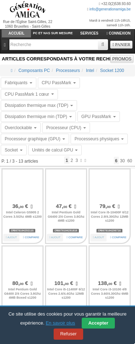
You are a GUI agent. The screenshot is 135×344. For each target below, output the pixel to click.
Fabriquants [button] (18, 82)
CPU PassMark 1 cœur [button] (29, 93)
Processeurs (68, 70)
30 (122, 160)
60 (129, 160)
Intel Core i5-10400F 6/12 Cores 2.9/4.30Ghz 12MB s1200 (110, 216)
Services (89, 33)
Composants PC (34, 70)
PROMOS (121, 59)
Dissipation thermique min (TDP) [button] (38, 116)
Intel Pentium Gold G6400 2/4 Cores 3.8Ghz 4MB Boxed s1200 (22, 293)
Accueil (16, 33)
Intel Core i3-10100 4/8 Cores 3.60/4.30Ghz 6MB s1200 (109, 293)
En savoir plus (60, 323)
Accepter (98, 323)
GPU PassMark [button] (98, 116)
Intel (90, 70)
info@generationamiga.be (110, 9)
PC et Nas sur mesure (53, 33)
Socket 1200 (112, 70)
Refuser (68, 333)
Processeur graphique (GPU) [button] (35, 138)
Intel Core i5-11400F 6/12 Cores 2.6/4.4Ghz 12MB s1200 (66, 293)
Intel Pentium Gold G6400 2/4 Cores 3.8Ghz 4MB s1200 (66, 216)
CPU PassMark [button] (59, 82)
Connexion (119, 33)
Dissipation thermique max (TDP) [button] (39, 105)
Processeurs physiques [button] (99, 138)
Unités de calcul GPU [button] (55, 150)
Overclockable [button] (21, 127)
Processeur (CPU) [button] (66, 127)
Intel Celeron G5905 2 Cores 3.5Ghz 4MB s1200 (22, 214)
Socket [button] (14, 150)
